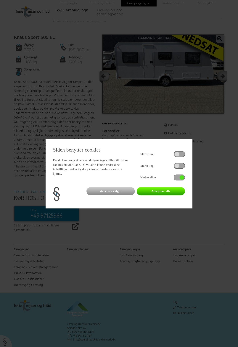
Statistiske (147, 154)
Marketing (147, 165)
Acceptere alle (160, 191)
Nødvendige (148, 177)
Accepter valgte (110, 191)
